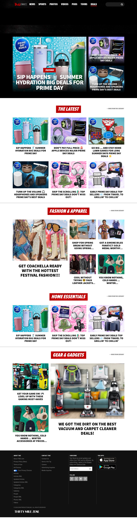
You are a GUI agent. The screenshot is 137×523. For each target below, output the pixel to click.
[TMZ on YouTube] (81, 484)
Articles (16, 479)
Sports (33, 38)
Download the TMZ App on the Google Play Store (107, 472)
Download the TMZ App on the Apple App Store (107, 465)
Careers (44, 470)
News (17, 38)
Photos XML (18, 505)
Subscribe (90, 474)
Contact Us (45, 464)
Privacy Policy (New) (20, 467)
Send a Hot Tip (46, 467)
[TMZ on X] (17, 4)
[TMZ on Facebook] (14, 4)
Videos (69, 38)
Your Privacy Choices (23, 476)
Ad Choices (17, 473)
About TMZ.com (19, 464)
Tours (100, 38)
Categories (17, 491)
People (16, 499)
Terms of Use (18, 470)
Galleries (16, 496)
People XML (17, 502)
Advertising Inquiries (48, 473)
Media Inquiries (47, 476)
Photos (51, 38)
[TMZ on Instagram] (25, 4)
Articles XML (18, 482)
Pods (85, 38)
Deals (115, 38)
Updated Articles (19, 485)
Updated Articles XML (21, 488)
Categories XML (19, 494)
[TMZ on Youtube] (21, 3)
